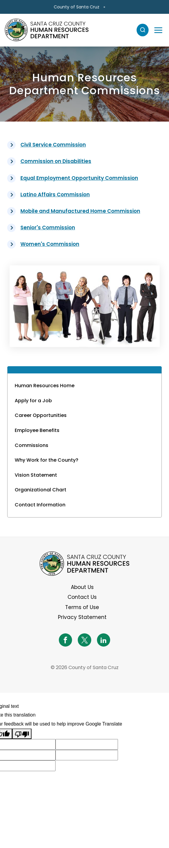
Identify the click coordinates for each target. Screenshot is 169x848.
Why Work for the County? (46, 460)
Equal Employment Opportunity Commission (79, 178)
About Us (82, 587)
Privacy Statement (82, 617)
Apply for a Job (33, 400)
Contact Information (40, 504)
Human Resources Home (44, 385)
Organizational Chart (40, 489)
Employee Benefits (37, 430)
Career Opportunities (41, 415)
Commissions (31, 445)
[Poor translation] (22, 734)
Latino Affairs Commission (55, 194)
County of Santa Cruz (76, 7)
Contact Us (82, 597)
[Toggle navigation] (158, 30)
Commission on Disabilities (55, 161)
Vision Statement (36, 475)
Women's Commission (49, 244)
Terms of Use (82, 607)
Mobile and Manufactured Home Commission (80, 211)
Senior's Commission (47, 227)
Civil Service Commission (53, 144)
